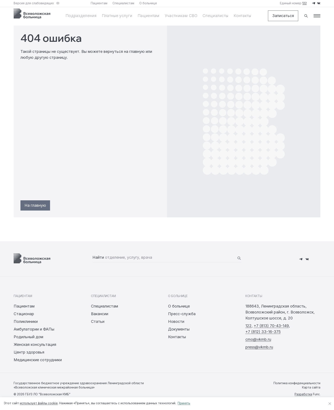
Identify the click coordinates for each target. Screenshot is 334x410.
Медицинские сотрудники (38, 360)
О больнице (179, 306)
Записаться (283, 15)
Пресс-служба (182, 314)
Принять (184, 403)
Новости (176, 321)
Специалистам (104, 306)
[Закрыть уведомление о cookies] (329, 403)
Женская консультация (35, 344)
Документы (179, 329)
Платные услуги (117, 15)
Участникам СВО (181, 15)
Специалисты (215, 15)
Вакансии (99, 314)
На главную (35, 205)
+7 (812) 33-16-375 (263, 331)
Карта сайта (311, 387)
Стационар (24, 314)
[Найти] (239, 258)
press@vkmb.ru (259, 347)
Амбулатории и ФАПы (34, 329)
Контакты (242, 15)
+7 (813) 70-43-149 (271, 325)
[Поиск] (305, 15)
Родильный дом (28, 337)
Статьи (97, 321)
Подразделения (81, 15)
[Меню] (317, 15)
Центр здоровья (29, 352)
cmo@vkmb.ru (258, 339)
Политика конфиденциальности (297, 383)
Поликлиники (26, 321)
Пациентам (149, 15)
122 (248, 325)
